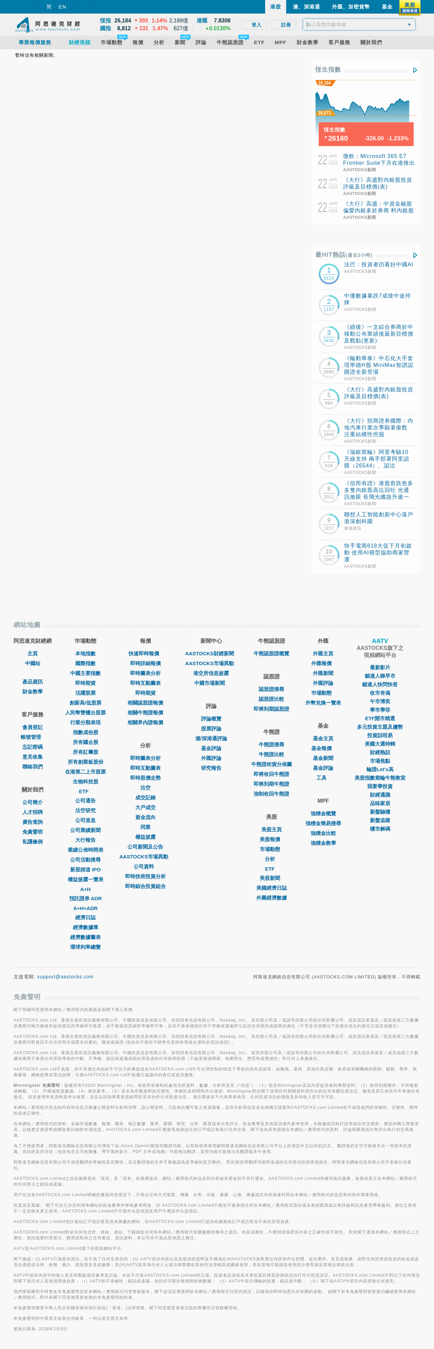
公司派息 (85, 820)
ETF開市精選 (380, 718)
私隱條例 (32, 842)
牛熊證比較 (271, 754)
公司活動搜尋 (85, 860)
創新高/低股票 (85, 703)
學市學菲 (380, 710)
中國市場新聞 (211, 683)
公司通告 (85, 800)
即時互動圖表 (145, 683)
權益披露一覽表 (85, 879)
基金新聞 (323, 758)
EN (62, 7)
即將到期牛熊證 (271, 784)
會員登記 (32, 727)
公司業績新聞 (85, 830)
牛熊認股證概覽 (271, 653)
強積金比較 (323, 833)
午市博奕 (380, 701)
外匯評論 (211, 758)
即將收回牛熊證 (271, 774)
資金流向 (145, 817)
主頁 (32, 653)
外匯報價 (323, 663)
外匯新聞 (323, 673)
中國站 (32, 663)
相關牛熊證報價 (145, 712)
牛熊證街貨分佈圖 (271, 764)
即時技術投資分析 (145, 876)
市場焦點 (380, 761)
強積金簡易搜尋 (323, 823)
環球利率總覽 (85, 947)
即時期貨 (85, 683)
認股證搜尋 (271, 689)
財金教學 (32, 691)
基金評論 (211, 748)
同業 (145, 827)
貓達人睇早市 (380, 676)
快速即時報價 (145, 653)
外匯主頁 (323, 653)
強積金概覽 (323, 813)
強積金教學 (323, 843)
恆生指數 (328, 69)
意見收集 (32, 757)
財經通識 (380, 795)
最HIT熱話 (344, 254)
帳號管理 (32, 737)
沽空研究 (85, 810)
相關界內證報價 (145, 722)
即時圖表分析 (145, 673)
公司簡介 (32, 802)
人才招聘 (32, 812)
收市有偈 (380, 693)
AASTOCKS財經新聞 (211, 653)
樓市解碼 (380, 829)
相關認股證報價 (145, 703)
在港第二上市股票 (85, 772)
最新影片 (380, 667)
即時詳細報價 (145, 663)
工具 (323, 778)
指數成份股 (85, 732)
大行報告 (85, 840)
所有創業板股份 (85, 762)
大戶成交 (145, 807)
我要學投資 (380, 786)
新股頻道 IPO (85, 869)
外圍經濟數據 (271, 898)
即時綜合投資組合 (145, 886)
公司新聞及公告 (145, 847)
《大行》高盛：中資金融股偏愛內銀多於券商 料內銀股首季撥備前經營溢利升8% (378, 210)
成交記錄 (145, 797)
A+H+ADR (85, 908)
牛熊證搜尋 (271, 744)
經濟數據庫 (85, 927)
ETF (85, 791)
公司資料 (145, 866)
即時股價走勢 (145, 778)
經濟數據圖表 (85, 937)
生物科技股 (85, 781)
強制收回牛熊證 (271, 794)
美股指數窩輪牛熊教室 (380, 778)
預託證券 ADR (85, 898)
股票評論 (211, 728)
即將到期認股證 (271, 709)
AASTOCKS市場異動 (145, 856)
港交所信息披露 (211, 673)
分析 (271, 859)
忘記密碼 (32, 747)
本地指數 (85, 653)
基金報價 (323, 748)
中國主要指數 (85, 673)
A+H (85, 889)
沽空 (145, 788)
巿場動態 (323, 693)
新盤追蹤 (380, 820)
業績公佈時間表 (85, 850)
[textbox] (359, 24)
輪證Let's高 (380, 769)
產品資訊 (32, 682)
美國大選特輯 (380, 744)
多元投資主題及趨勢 (380, 727)
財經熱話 (380, 752)
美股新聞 (271, 878)
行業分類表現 (85, 722)
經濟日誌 (85, 917)
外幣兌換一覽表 (323, 703)
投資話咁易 (380, 735)
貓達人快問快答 (380, 684)
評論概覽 (211, 719)
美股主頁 (271, 829)
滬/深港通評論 (211, 738)
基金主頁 (323, 738)
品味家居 (380, 803)
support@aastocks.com (65, 976)
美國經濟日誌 (271, 888)
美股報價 (271, 839)
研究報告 (211, 768)
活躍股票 (85, 693)
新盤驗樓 (380, 812)
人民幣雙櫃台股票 (85, 712)
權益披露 (145, 837)
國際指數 (85, 663)
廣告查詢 (32, 822)
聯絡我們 (32, 766)
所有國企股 (85, 742)
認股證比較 (271, 699)
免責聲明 (32, 832)
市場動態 (271, 849)
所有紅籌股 (85, 752)
